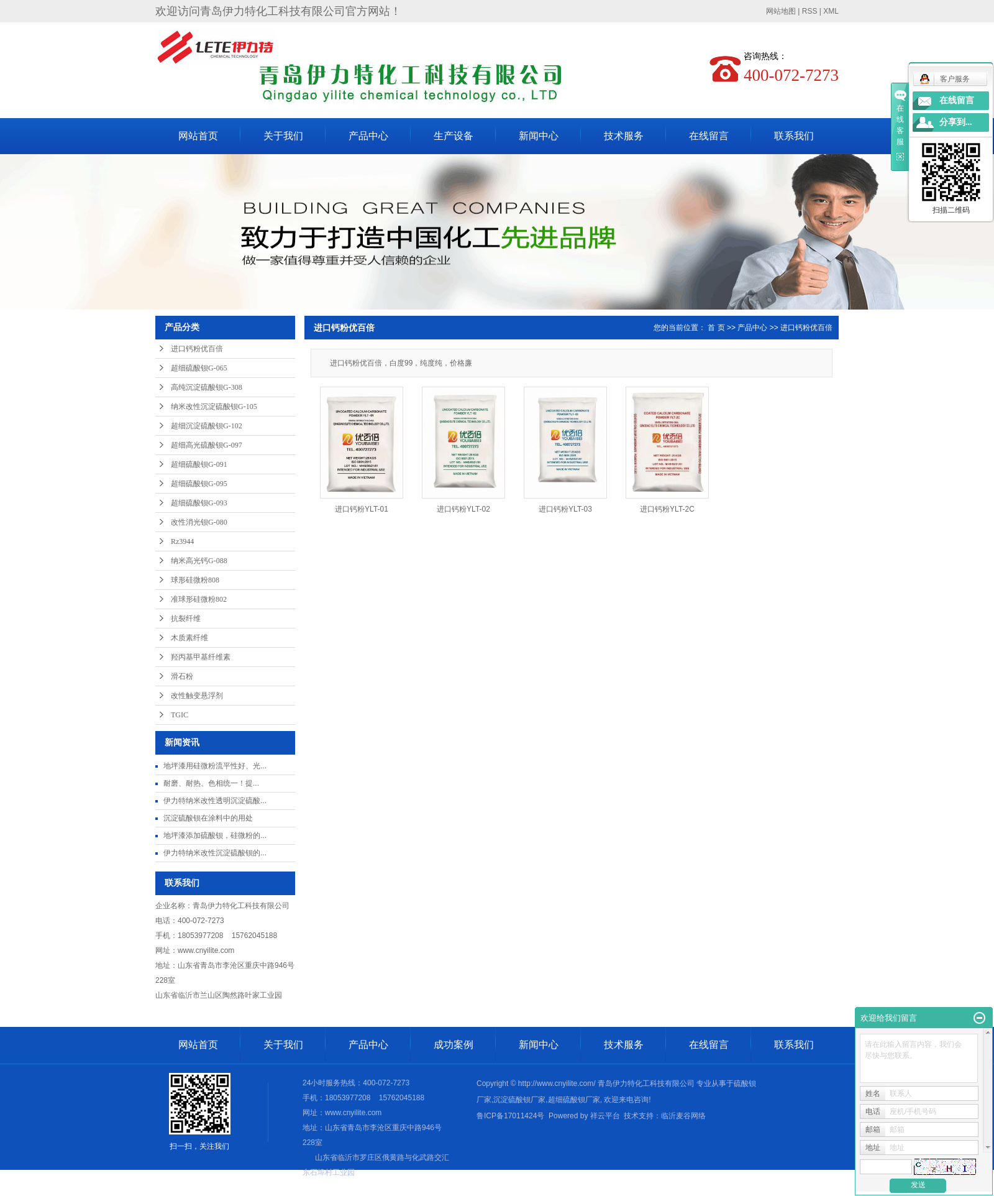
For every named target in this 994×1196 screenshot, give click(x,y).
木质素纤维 (189, 637)
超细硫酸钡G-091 (199, 464)
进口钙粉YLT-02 (463, 509)
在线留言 (709, 136)
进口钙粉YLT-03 (565, 509)
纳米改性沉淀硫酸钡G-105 (214, 406)
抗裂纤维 (186, 618)
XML (831, 11)
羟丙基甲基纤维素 (200, 657)
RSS (810, 11)
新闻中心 (539, 136)
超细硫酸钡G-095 (199, 483)
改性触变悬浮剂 (197, 695)
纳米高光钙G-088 (199, 560)
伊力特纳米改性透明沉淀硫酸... (215, 800)
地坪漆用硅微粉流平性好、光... (215, 765)
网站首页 (198, 136)
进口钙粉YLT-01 (361, 509)
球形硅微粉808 (195, 580)
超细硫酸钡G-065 (199, 368)
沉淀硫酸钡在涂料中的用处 (208, 818)
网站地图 (781, 11)
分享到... (955, 122)
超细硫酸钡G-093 (199, 503)
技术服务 (624, 136)
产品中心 (368, 136)
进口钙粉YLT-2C (667, 509)
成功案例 (453, 1044)
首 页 (716, 327)
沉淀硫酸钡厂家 (519, 1099)
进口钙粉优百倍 (197, 348)
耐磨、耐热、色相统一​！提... (211, 783)
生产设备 (453, 136)
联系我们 (794, 136)
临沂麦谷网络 (683, 1115)
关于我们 (283, 136)
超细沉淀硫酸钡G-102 (206, 425)
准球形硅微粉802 (199, 599)
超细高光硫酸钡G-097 (206, 445)
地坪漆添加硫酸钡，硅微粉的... (215, 835)
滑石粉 (182, 676)
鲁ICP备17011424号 (510, 1115)
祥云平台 (605, 1115)
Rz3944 (182, 541)
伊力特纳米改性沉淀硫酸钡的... (215, 853)
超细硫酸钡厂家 (574, 1099)
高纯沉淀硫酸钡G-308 (206, 387)
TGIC (179, 715)
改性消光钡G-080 (199, 522)
